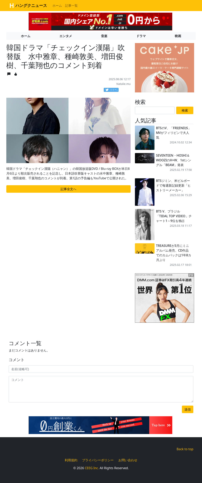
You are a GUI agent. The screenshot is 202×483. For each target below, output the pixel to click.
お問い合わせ (127, 460)
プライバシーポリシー (98, 460)
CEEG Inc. (92, 468)
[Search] (155, 110)
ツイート (112, 90)
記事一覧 (71, 5)
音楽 (104, 36)
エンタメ (65, 36)
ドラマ (141, 36)
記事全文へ (68, 189)
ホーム (57, 5)
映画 (178, 36)
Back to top (185, 449)
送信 (187, 409)
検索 (185, 110)
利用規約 (71, 460)
